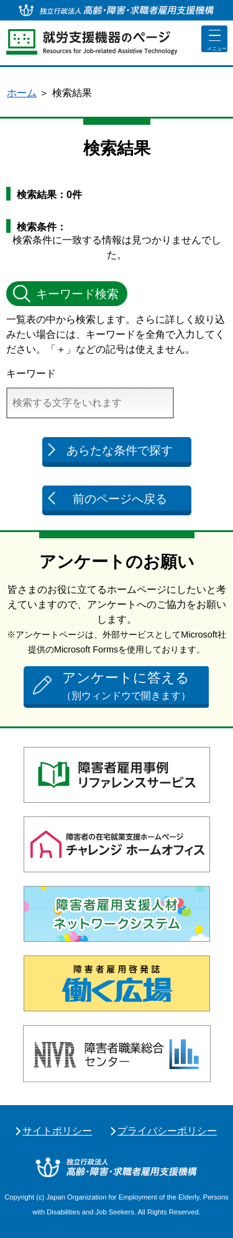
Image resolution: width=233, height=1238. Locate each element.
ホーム (22, 93)
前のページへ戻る (120, 498)
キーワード (31, 373)
